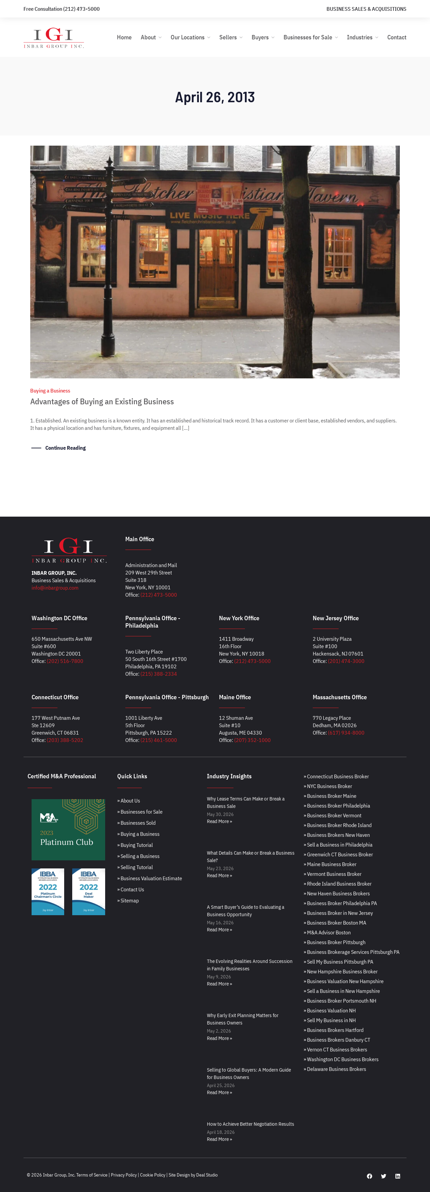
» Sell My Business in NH (330, 1020)
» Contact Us (130, 889)
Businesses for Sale (308, 37)
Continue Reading (65, 447)
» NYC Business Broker (328, 786)
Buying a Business (50, 390)
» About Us (128, 800)
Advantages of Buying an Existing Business (102, 401)
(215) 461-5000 (158, 740)
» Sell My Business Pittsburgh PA (338, 961)
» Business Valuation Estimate (149, 878)
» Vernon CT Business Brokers (335, 1049)
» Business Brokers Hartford (333, 1030)
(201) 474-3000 (346, 661)
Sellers (228, 37)
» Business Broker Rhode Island (338, 825)
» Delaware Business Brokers (335, 1069)
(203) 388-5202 (65, 740)
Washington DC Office (59, 618)
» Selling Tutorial (135, 867)
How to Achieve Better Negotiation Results (250, 1124)
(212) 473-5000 (158, 594)
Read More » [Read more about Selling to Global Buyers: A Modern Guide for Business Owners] (219, 1092)
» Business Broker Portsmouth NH (340, 1000)
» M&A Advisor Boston (327, 932)
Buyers (260, 37)
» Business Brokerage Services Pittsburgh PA (351, 951)
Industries (360, 37)
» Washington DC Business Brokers (341, 1059)
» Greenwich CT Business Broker (338, 854)
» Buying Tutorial (135, 845)
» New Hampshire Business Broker (341, 971)
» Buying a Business (138, 833)
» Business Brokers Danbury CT (337, 1039)
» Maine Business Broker (330, 864)
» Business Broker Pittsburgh (335, 942)
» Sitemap (128, 900)
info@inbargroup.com (55, 587)
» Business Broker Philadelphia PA (340, 903)
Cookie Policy (152, 1175)
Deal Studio (207, 1175)
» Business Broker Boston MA (335, 922)
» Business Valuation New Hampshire (344, 981)
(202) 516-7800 (65, 661)
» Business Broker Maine (330, 795)
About (148, 37)
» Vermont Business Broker (332, 873)
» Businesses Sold (136, 822)
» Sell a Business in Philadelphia (338, 844)
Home (124, 37)
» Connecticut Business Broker (336, 776)
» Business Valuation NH (330, 1010)
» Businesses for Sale (140, 811)
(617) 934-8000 (346, 732)
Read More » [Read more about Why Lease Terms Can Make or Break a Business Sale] (219, 821)
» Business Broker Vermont (332, 815)
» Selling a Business (138, 856)
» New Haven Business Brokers (337, 893)
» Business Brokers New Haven (337, 834)
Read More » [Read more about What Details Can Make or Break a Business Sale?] (219, 875)
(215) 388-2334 (158, 673)
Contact (396, 37)
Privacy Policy (124, 1175)
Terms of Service (92, 1175)
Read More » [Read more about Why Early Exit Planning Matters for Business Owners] (219, 1038)
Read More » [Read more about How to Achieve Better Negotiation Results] (219, 1139)
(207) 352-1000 (252, 740)
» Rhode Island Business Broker (338, 883)
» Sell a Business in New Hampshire (342, 991)
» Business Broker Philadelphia (337, 805)
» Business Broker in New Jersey (338, 912)
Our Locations (188, 37)
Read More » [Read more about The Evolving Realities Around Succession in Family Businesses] (219, 983)
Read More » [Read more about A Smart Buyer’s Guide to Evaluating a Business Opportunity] (219, 929)
